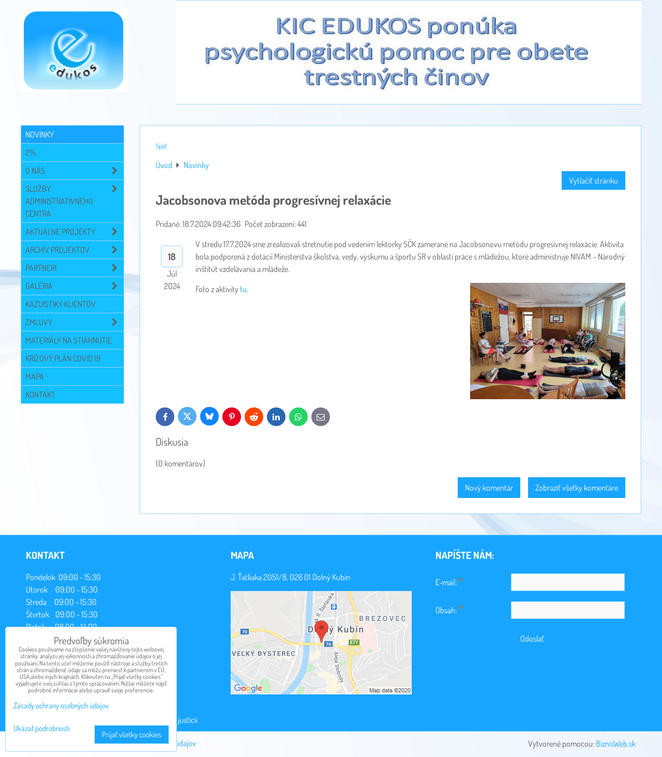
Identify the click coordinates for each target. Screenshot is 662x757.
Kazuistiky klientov (60, 304)
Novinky (39, 134)
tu (243, 289)
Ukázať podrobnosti (41, 728)
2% (30, 152)
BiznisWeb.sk (616, 743)
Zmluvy (74, 322)
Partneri (74, 268)
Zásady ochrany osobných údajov (61, 705)
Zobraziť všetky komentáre (576, 487)
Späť (161, 146)
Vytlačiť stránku (593, 180)
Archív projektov (74, 250)
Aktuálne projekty (74, 231)
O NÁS (74, 170)
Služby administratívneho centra (74, 201)
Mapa (34, 376)
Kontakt (40, 394)
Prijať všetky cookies (131, 734)
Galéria (74, 286)
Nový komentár (489, 487)
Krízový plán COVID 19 (62, 358)
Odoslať (532, 638)
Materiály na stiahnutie (68, 340)
